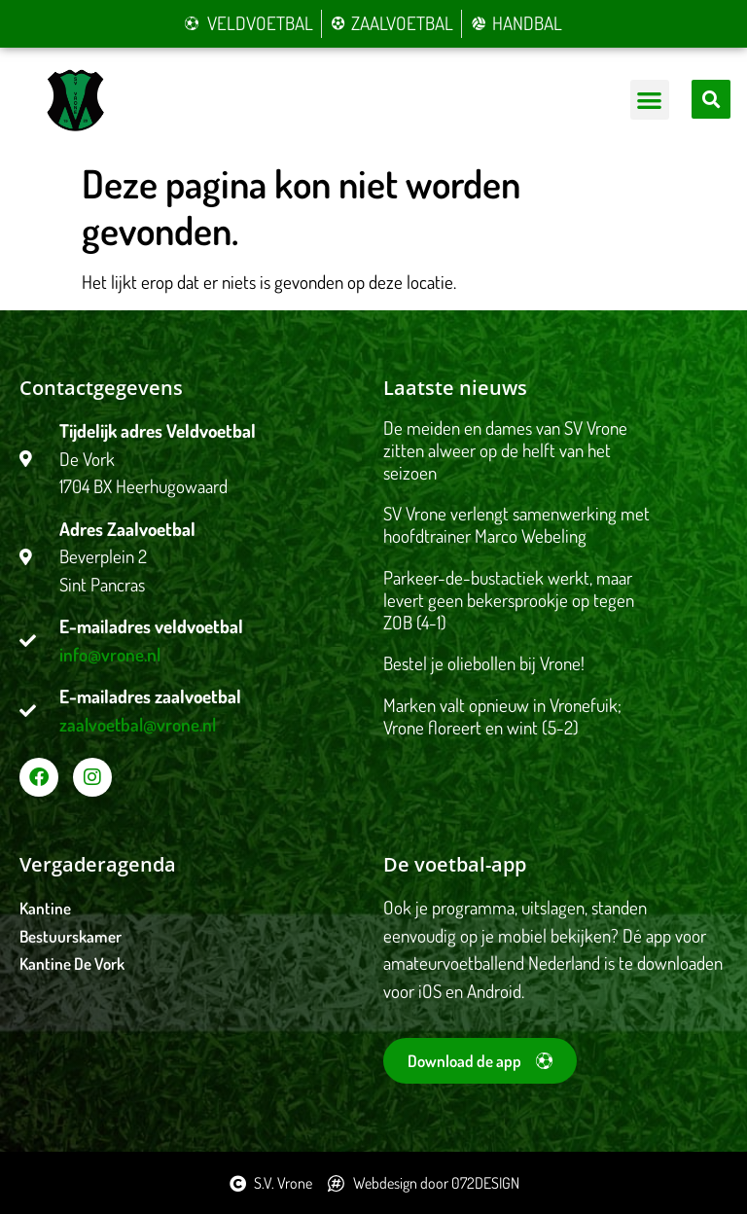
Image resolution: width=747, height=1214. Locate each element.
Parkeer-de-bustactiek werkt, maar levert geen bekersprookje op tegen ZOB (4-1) (508, 599)
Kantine (45, 908)
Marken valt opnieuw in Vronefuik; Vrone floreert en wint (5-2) (502, 716)
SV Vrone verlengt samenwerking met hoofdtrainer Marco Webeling (516, 524)
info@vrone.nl (109, 654)
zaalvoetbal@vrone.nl (137, 724)
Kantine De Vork (71, 963)
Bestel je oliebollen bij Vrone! (484, 663)
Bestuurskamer (70, 936)
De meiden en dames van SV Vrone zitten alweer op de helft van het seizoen (505, 449)
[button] (650, 100)
